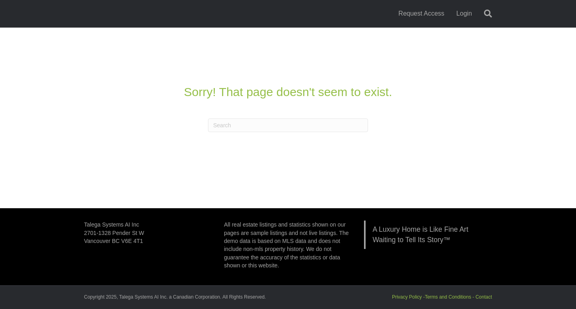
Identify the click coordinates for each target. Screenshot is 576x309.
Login (464, 13)
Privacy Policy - (408, 297)
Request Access (421, 13)
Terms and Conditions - (450, 297)
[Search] (485, 13)
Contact (484, 297)
